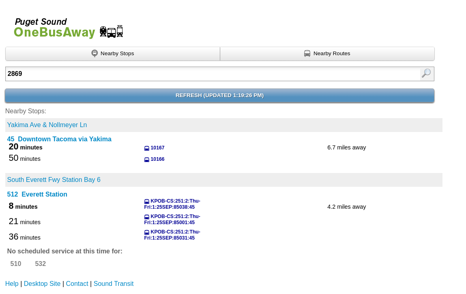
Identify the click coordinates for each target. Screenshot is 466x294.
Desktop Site (42, 283)
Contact (77, 283)
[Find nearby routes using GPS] (327, 54)
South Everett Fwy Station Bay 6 (54, 179)
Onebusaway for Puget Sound (65, 24)
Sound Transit (114, 283)
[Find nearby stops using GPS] (112, 54)
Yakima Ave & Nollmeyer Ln (47, 124)
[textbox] (189, 74)
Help (12, 283)
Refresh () (220, 95)
